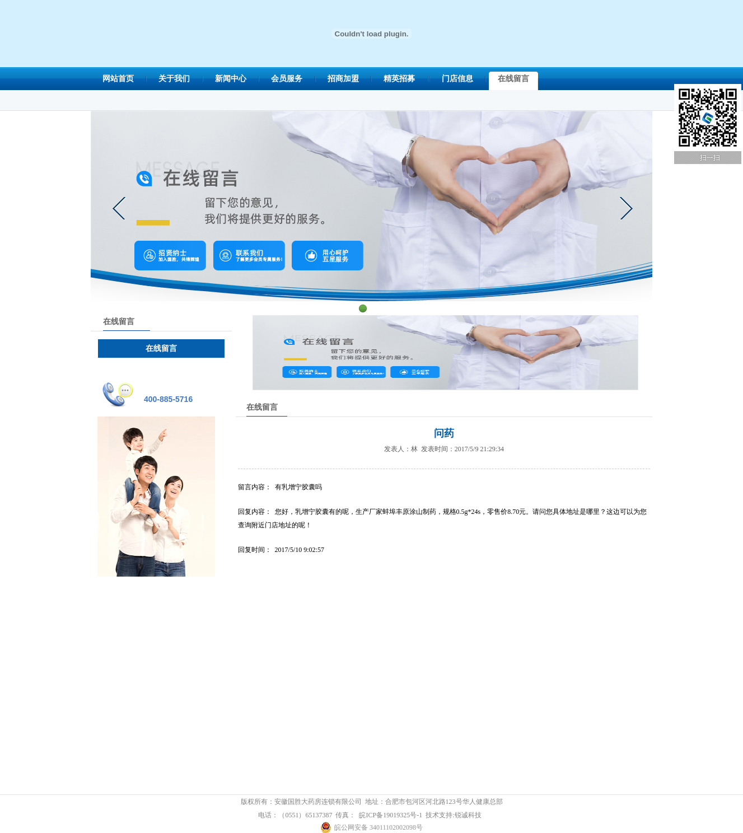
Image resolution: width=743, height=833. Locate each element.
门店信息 (457, 78)
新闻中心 (230, 78)
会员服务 (286, 78)
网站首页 (118, 78)
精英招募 (399, 78)
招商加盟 (343, 78)
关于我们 (174, 78)
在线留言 (513, 78)
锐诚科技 (468, 815)
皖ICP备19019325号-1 (390, 815)
